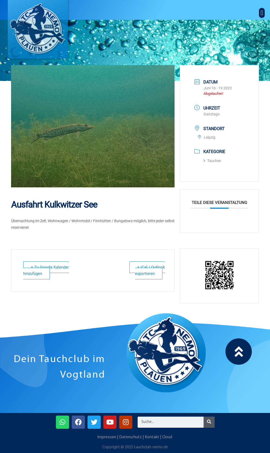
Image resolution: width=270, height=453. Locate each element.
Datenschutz (130, 437)
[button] (262, 13)
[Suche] (209, 422)
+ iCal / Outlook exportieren (150, 270)
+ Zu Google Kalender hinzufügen (46, 270)
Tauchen (212, 161)
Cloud (167, 437)
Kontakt (152, 437)
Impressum (106, 437)
